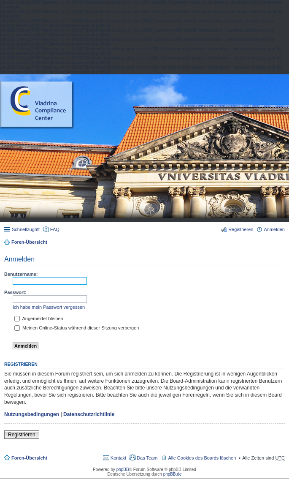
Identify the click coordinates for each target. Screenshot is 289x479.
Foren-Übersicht (29, 242)
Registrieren (21, 435)
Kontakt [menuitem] (118, 457)
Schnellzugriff (26, 229)
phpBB (122, 469)
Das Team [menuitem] (147, 457)
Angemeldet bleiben (38, 318)
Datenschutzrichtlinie (88, 414)
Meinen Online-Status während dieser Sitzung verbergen (76, 327)
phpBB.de (172, 474)
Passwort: (15, 292)
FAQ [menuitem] (54, 229)
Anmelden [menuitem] (274, 229)
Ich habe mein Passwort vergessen (49, 307)
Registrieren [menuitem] (240, 229)
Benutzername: (21, 274)
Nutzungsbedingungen (31, 414)
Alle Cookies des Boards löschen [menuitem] (202, 457)
